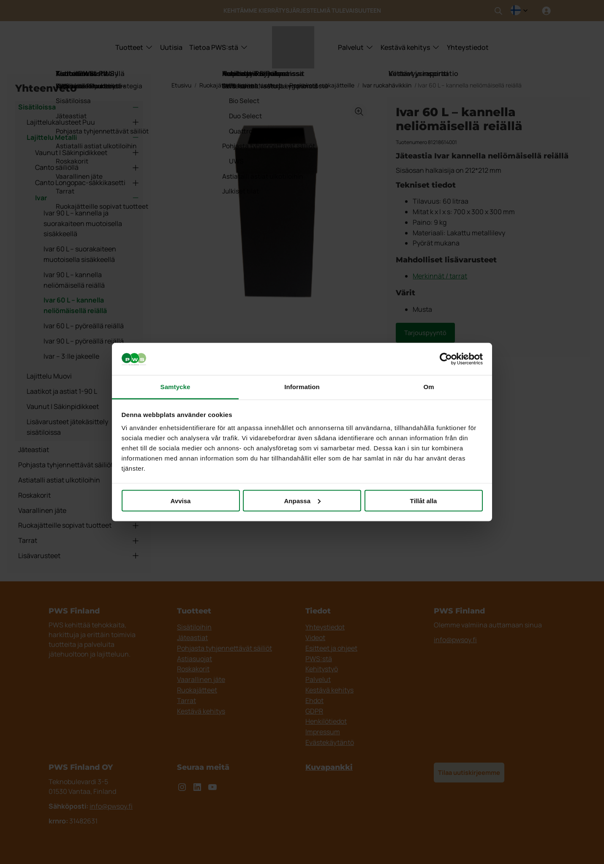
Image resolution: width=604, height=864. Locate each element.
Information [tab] (302, 386)
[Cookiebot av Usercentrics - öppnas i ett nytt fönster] (446, 359)
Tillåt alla (423, 500)
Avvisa (181, 500)
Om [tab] (428, 386)
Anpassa (302, 500)
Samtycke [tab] (175, 386)
